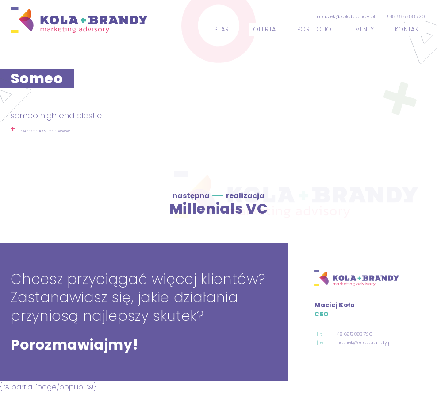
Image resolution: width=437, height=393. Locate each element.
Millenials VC (218, 208)
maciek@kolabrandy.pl (346, 16)
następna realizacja (218, 196)
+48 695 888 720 (405, 16)
